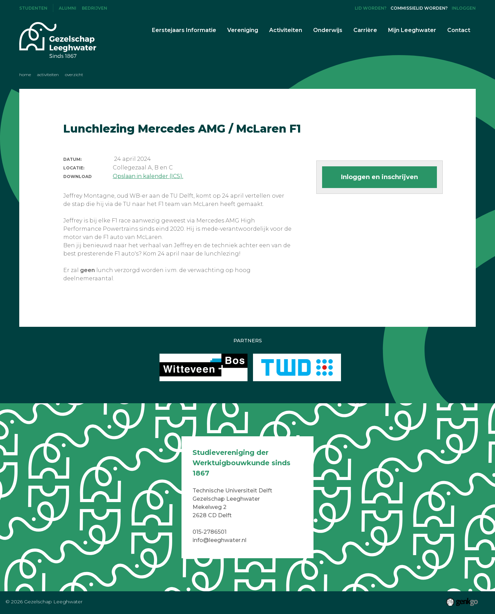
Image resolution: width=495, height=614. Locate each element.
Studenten (33, 8)
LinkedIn (345, 8)
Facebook (323, 8)
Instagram (334, 8)
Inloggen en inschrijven (379, 177)
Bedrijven (94, 8)
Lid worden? (370, 8)
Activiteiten (48, 74)
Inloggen (464, 8)
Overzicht (74, 74)
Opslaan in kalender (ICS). (148, 176)
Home (25, 74)
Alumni (67, 8)
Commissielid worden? (419, 8)
